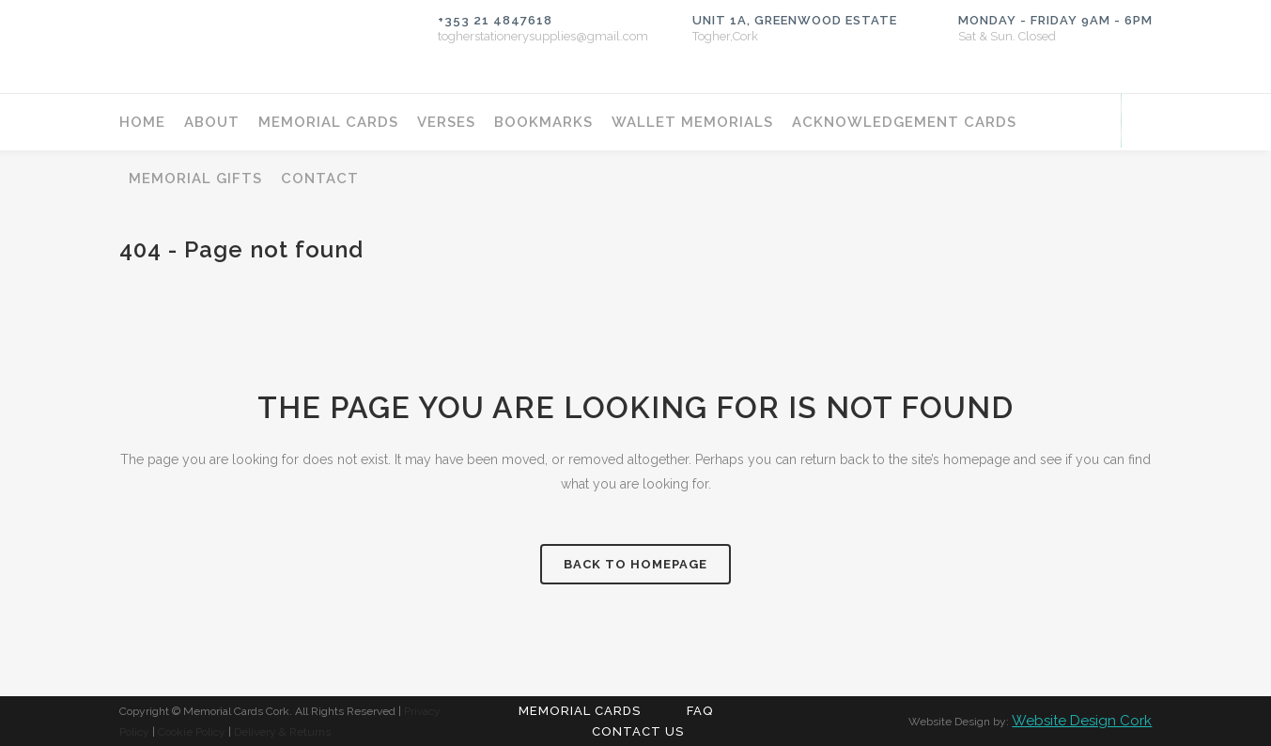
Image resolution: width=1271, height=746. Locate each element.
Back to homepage (635, 564)
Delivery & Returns (282, 731)
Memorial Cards (580, 711)
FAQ (700, 711)
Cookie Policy (191, 731)
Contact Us (638, 731)
